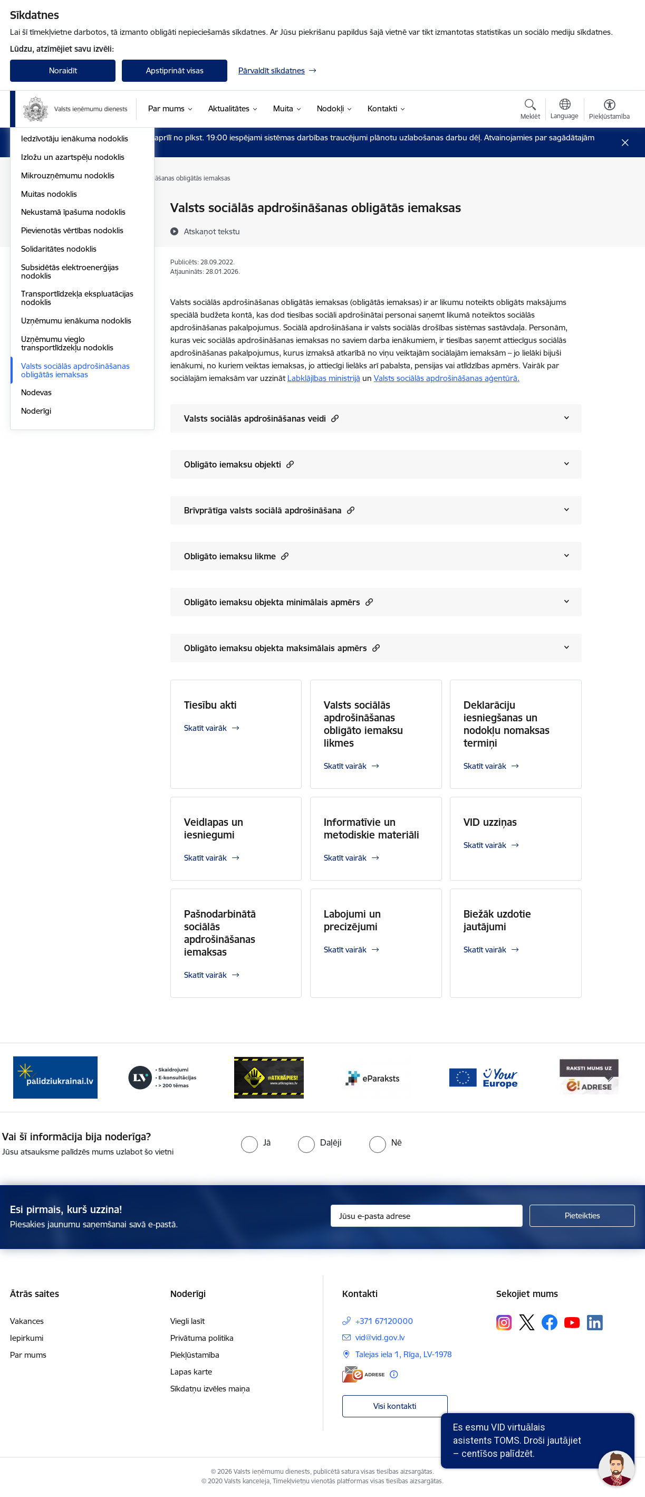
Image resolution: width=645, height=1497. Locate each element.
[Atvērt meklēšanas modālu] (530, 110)
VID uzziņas (490, 822)
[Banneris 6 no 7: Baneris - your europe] (482, 1077)
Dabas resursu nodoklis (63, 245)
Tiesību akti (210, 705)
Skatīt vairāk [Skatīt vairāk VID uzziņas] (485, 845)
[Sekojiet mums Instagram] (504, 1322)
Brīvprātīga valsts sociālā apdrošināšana (269, 510)
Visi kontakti (394, 1406)
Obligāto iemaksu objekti (239, 464)
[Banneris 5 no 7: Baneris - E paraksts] (376, 1077)
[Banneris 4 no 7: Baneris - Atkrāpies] (269, 1077)
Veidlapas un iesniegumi (213, 828)
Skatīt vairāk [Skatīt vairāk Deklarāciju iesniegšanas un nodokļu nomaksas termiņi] (485, 766)
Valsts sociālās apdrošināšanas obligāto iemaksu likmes (363, 724)
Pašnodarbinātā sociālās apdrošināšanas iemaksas (220, 933)
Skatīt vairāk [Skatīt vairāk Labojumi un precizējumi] (345, 950)
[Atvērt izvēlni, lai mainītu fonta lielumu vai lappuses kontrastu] (609, 110)
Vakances (27, 1321)
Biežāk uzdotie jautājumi (497, 920)
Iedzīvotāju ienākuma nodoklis (74, 282)
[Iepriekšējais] (34, 1077)
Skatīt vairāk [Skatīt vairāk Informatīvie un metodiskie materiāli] (345, 858)
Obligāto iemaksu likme (236, 555)
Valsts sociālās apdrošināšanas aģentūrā (446, 378)
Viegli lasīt (187, 1321)
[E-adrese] (363, 1374)
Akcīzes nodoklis (50, 227)
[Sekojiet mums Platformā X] (527, 1322)
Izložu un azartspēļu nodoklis (72, 300)
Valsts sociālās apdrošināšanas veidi (261, 418)
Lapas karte (191, 1372)
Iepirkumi (26, 1338)
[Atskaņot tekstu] (212, 231)
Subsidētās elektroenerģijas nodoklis (70, 414)
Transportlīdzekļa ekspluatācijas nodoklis (77, 441)
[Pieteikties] (582, 1216)
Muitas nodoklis (49, 337)
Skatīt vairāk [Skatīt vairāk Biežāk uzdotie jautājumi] (485, 950)
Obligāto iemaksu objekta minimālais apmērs (278, 601)
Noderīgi (36, 554)
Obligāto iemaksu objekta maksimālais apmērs (282, 647)
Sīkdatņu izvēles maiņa (210, 1389)
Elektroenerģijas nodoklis (66, 264)
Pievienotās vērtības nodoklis (72, 373)
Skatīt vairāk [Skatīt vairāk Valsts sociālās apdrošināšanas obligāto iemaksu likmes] (345, 766)
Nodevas (36, 536)
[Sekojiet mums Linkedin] (595, 1323)
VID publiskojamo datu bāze (71, 209)
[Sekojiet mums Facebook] (549, 1322)
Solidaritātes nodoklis (59, 392)
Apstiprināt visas (175, 70)
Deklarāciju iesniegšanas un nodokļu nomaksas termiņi (507, 724)
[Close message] (625, 142)
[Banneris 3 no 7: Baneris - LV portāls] (162, 1077)
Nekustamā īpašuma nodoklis (73, 355)
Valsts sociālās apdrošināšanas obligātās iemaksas (75, 513)
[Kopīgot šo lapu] (609, 230)
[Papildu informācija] (394, 1374)
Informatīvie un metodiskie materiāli (371, 828)
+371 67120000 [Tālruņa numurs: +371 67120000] (384, 1321)
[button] (334, 418)
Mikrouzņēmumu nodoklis (67, 318)
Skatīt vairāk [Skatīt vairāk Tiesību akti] (205, 728)
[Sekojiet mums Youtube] (572, 1321)
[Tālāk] (611, 1077)
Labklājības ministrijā (323, 378)
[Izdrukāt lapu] (609, 203)
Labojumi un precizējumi (352, 920)
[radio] (256, 1142)
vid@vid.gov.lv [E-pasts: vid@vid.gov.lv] (380, 1337)
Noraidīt (63, 70)
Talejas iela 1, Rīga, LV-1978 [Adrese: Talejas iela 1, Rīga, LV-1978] (403, 1354)
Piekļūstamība (194, 1355)
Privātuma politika (202, 1338)
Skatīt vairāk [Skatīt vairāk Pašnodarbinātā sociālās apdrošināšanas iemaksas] (205, 975)
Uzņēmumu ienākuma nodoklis (76, 464)
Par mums (28, 1355)
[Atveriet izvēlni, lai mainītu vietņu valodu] (564, 110)
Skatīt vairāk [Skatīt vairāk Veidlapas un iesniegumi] (205, 858)
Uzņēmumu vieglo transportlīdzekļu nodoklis (67, 486)
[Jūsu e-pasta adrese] (427, 1216)
